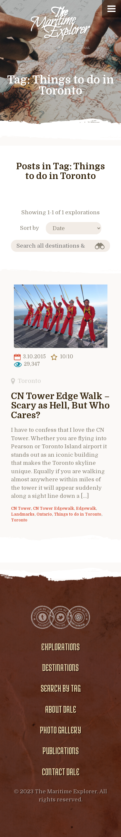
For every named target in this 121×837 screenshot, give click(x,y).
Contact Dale (60, 771)
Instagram (79, 617)
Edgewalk (86, 508)
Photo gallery (60, 730)
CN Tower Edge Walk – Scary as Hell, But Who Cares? (60, 406)
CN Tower (21, 508)
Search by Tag (61, 688)
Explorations (60, 647)
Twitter (61, 617)
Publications (61, 750)
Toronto (29, 380)
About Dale (60, 709)
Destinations (60, 667)
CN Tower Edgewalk (53, 508)
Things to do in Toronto (77, 514)
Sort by (29, 228)
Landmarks (23, 514)
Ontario (44, 514)
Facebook (42, 617)
